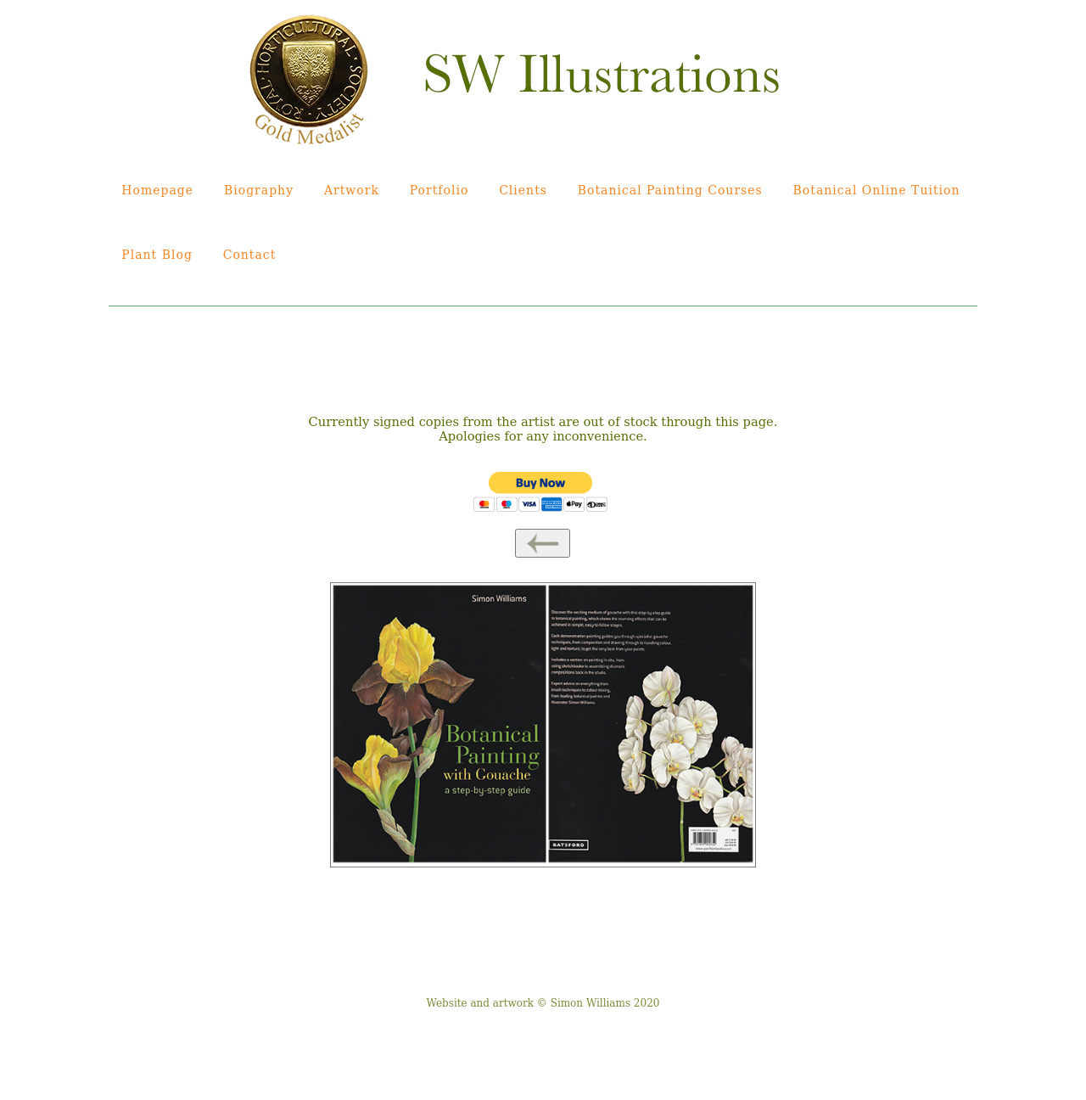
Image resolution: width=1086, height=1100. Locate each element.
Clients (523, 190)
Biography (259, 190)
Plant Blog (157, 254)
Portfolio (439, 190)
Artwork (351, 190)
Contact (250, 254)
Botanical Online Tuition (876, 190)
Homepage (157, 190)
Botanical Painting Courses (670, 190)
